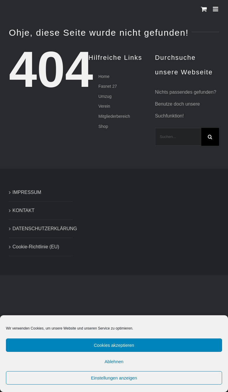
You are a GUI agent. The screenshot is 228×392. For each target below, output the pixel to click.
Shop (103, 126)
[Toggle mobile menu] (216, 9)
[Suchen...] (178, 137)
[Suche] (210, 137)
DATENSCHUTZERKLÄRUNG (41, 228)
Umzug (104, 96)
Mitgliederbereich (114, 116)
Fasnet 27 (107, 86)
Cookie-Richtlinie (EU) (35, 246)
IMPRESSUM (26, 192)
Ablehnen (113, 363)
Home (103, 76)
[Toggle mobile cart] (204, 9)
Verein (104, 106)
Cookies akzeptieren (114, 347)
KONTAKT (23, 210)
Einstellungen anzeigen (114, 380)
